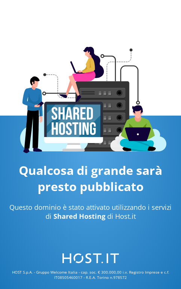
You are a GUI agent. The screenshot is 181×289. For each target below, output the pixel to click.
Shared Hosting (79, 216)
